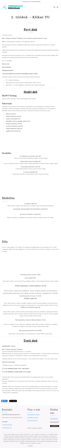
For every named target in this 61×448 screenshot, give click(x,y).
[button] (54, 7)
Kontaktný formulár (32, 417)
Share (4, 401)
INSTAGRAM (54, 422)
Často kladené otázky (33, 414)
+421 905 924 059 (7, 424)
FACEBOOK (54, 419)
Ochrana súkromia (32, 420)
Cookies (30, 445)
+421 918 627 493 (6, 427)
